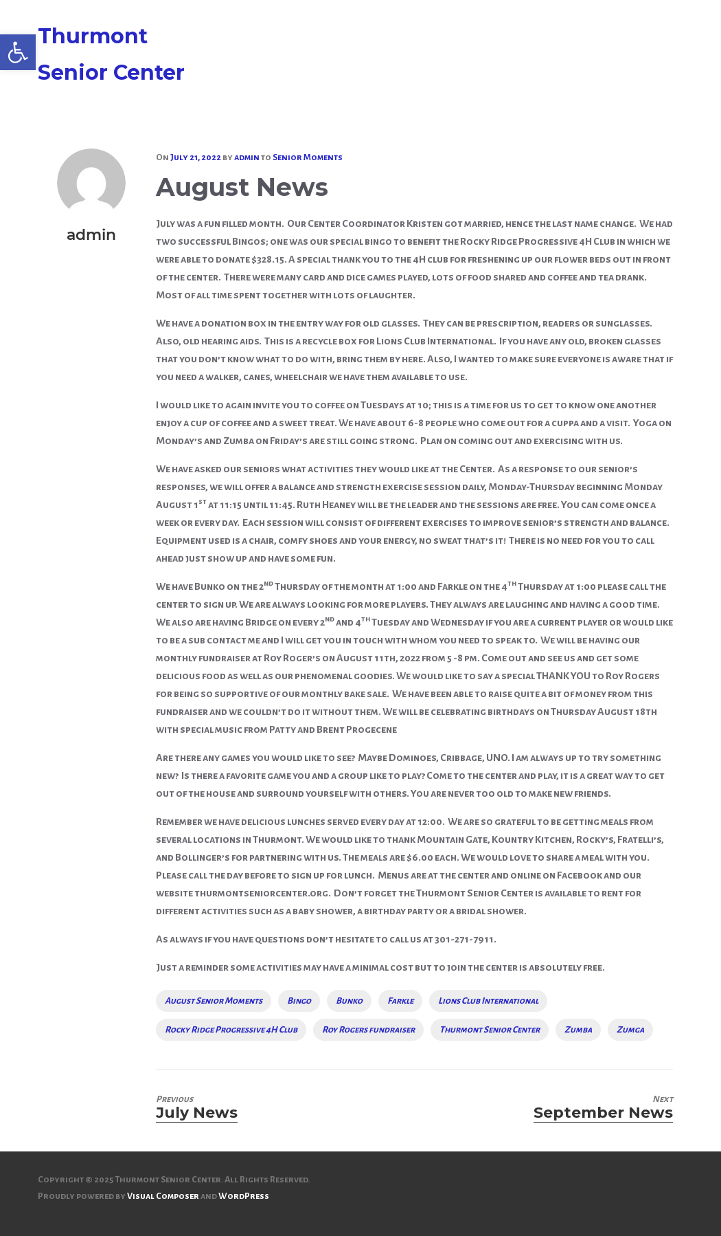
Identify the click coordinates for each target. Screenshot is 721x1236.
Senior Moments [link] (308, 157)
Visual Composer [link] (163, 1196)
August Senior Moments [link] (213, 1001)
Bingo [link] (299, 1001)
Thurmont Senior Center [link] (489, 1030)
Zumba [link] (578, 1030)
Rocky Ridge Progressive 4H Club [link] (231, 1030)
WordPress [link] (243, 1196)
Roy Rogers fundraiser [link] (368, 1030)
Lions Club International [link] (488, 1001)
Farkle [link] (400, 1001)
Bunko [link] (349, 1001)
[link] (18, 52)
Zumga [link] (630, 1030)
